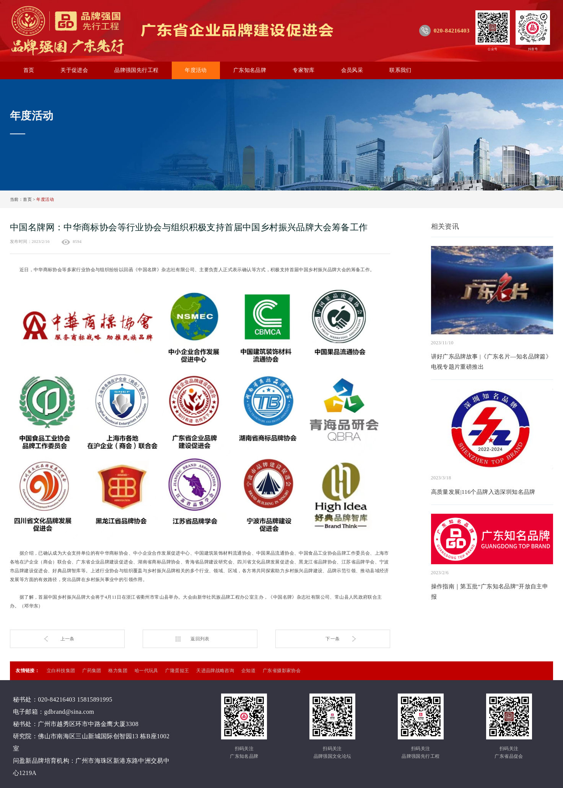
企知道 (248, 670)
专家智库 (304, 70)
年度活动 (196, 70)
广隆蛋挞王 (177, 670)
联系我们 (400, 70)
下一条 (332, 638)
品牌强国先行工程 (136, 70)
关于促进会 (74, 70)
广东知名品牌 (249, 70)
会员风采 (352, 70)
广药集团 (91, 670)
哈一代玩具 (146, 670)
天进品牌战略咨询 (215, 670)
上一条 (67, 638)
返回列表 (200, 638)
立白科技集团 (61, 670)
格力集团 (117, 670)
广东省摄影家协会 (282, 670)
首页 (28, 70)
